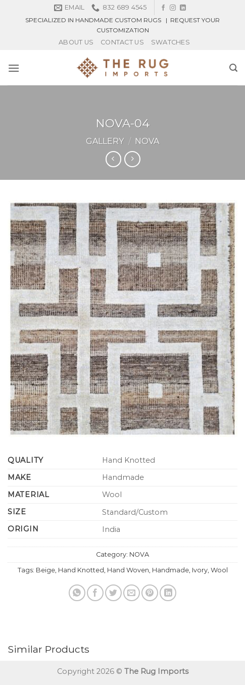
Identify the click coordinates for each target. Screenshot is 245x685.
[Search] (233, 68)
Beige (45, 570)
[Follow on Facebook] (163, 8)
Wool (219, 570)
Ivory (200, 570)
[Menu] (14, 68)
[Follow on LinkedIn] (183, 8)
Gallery (105, 141)
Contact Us (122, 42)
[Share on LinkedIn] (168, 592)
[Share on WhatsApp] (77, 592)
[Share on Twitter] (113, 592)
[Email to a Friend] (131, 592)
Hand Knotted (81, 570)
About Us (76, 42)
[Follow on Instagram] (173, 8)
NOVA (147, 141)
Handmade (170, 570)
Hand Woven (128, 570)
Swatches (170, 42)
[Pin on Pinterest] (149, 592)
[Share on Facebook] (95, 592)
